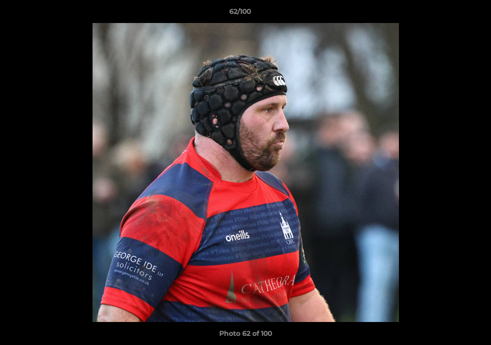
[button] (450, 14)
